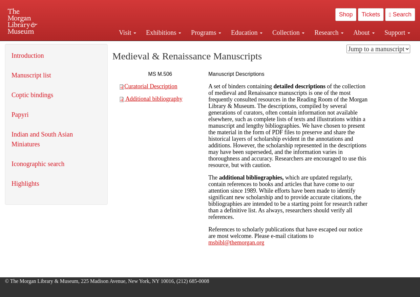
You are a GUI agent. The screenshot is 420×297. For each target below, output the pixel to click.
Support (397, 32)
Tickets (371, 14)
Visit (127, 32)
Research (328, 32)
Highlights (25, 183)
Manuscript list (31, 75)
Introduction (27, 55)
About (364, 32)
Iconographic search (38, 163)
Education (246, 32)
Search (400, 14)
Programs (206, 32)
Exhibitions (163, 32)
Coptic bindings (32, 94)
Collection (288, 32)
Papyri (20, 114)
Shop (346, 14)
